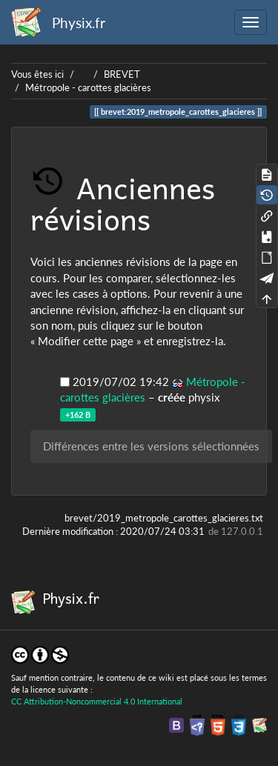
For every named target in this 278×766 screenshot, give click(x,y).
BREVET (122, 74)
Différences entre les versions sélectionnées (151, 446)
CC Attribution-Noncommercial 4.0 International (96, 701)
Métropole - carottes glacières (88, 87)
